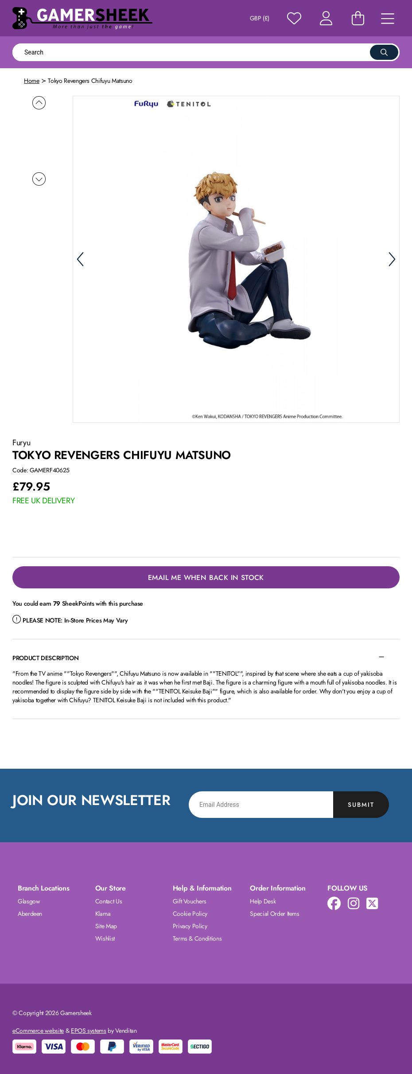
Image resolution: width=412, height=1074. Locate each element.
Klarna (103, 912)
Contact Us (108, 900)
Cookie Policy (190, 912)
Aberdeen (30, 912)
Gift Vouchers (189, 900)
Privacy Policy (190, 925)
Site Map (106, 925)
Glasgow (29, 900)
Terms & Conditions (197, 937)
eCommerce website (38, 1029)
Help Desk (263, 900)
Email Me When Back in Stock (206, 577)
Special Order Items (274, 912)
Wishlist (105, 937)
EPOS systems (88, 1029)
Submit (361, 803)
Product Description (45, 657)
